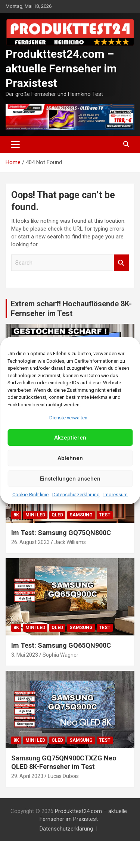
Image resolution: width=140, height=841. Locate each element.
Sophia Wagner (60, 655)
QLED (57, 515)
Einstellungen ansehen (70, 478)
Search (121, 262)
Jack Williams (70, 542)
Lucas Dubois (63, 776)
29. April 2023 (27, 776)
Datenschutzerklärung (76, 494)
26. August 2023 (30, 542)
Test (105, 515)
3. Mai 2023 (24, 655)
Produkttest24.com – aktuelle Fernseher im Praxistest (61, 68)
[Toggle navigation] (15, 144)
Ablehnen (70, 458)
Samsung (81, 515)
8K (16, 515)
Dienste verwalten (68, 417)
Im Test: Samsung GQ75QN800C (61, 533)
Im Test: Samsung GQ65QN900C (61, 645)
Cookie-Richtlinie (30, 494)
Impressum (115, 494)
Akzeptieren (70, 437)
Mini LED (35, 515)
